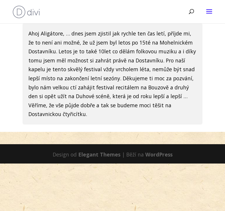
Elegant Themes (99, 154)
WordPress (159, 154)
